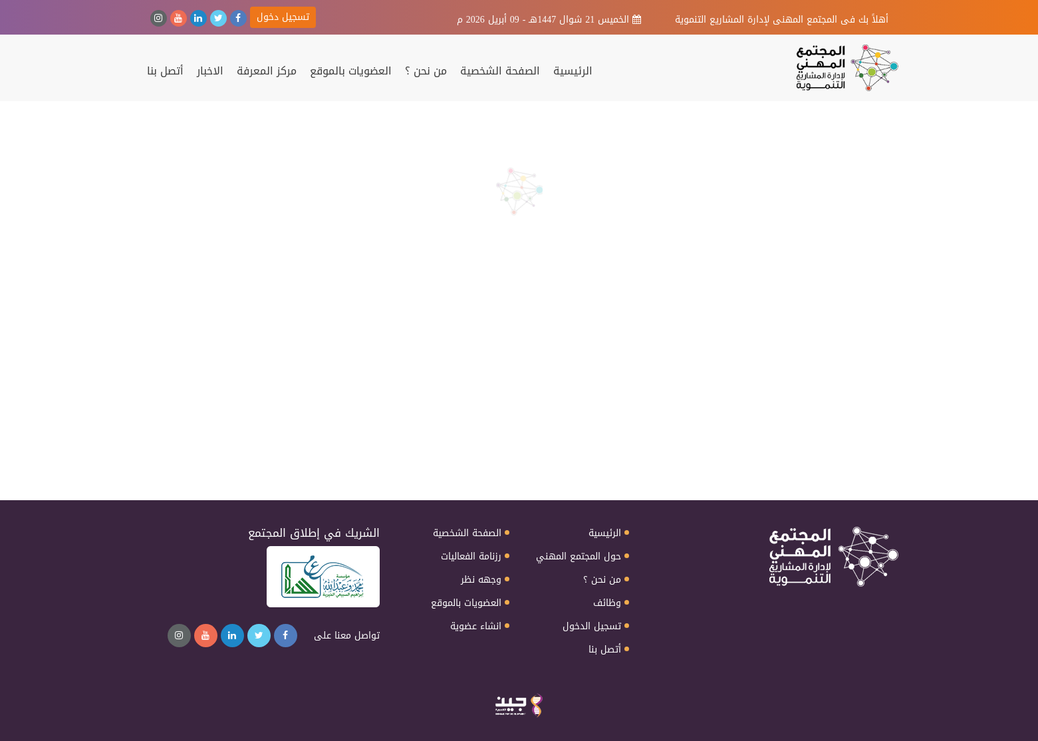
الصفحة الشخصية (500, 71)
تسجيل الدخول (592, 626)
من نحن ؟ (426, 71)
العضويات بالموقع (351, 71)
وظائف (607, 603)
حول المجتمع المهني (578, 556)
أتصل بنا (165, 71)
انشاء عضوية (475, 626)
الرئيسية (572, 71)
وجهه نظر (481, 580)
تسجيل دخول (283, 17)
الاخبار (210, 71)
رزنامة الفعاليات (471, 556)
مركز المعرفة (267, 71)
